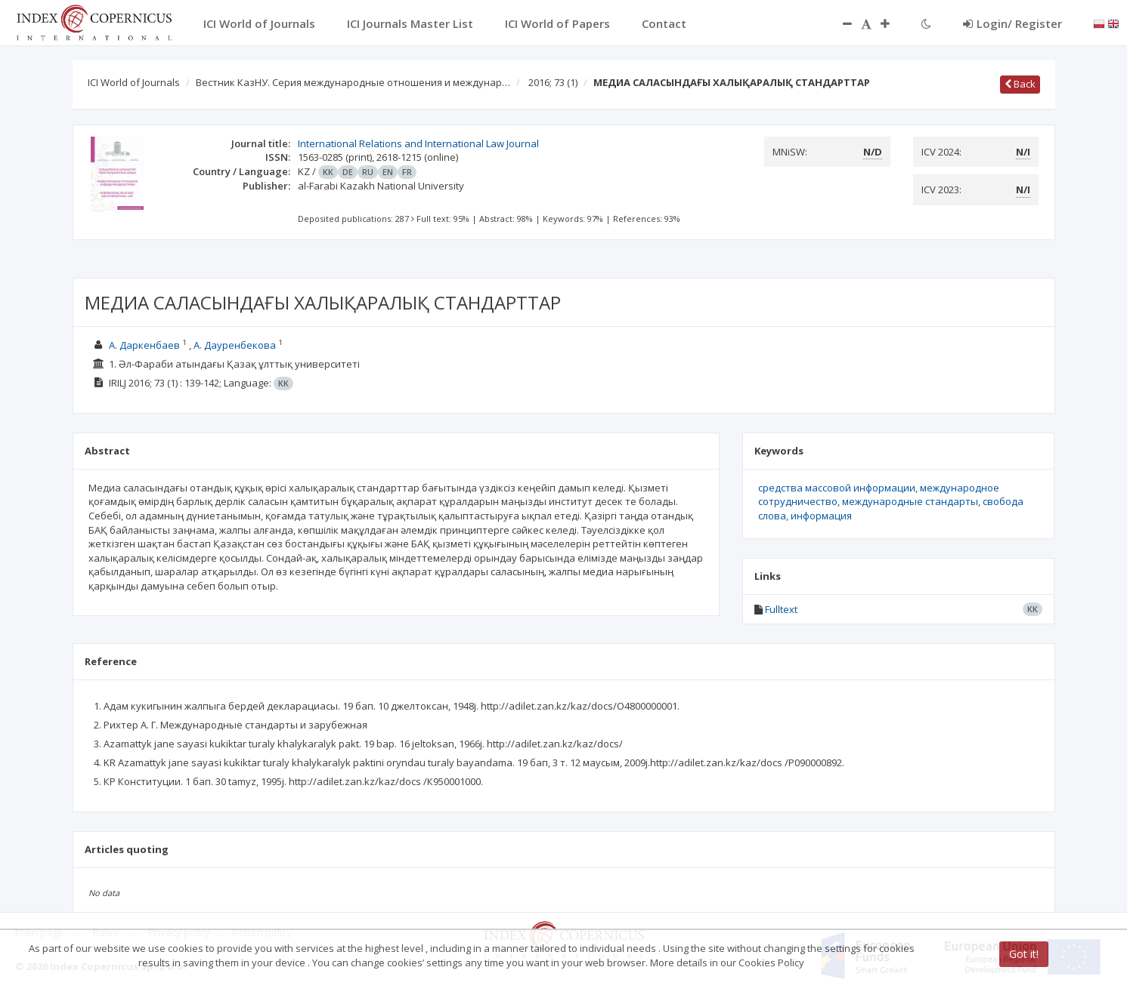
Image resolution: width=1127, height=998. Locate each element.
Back (1020, 84)
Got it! (1024, 954)
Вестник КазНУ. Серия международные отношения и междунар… (353, 82)
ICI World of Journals (134, 82)
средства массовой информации (836, 487)
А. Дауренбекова (235, 345)
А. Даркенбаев (144, 345)
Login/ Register (1012, 23)
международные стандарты (910, 501)
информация (821, 515)
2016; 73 (552, 82)
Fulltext (781, 609)
